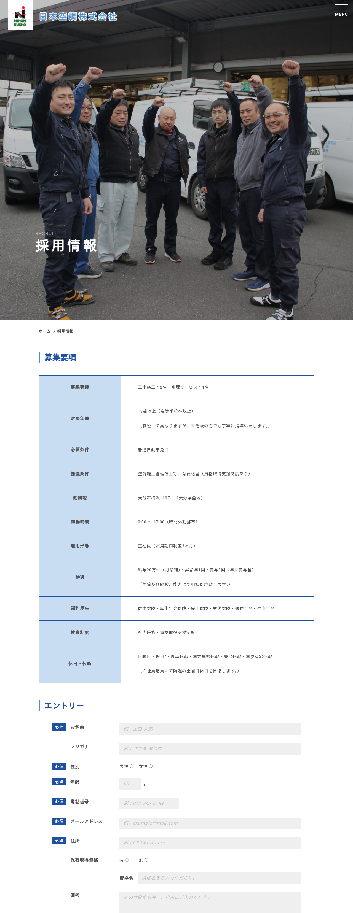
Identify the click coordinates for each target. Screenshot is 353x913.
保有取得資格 (84, 860)
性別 (75, 766)
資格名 (126, 878)
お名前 (77, 727)
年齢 (75, 782)
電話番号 (79, 801)
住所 (75, 841)
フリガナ (79, 746)
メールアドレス (86, 821)
